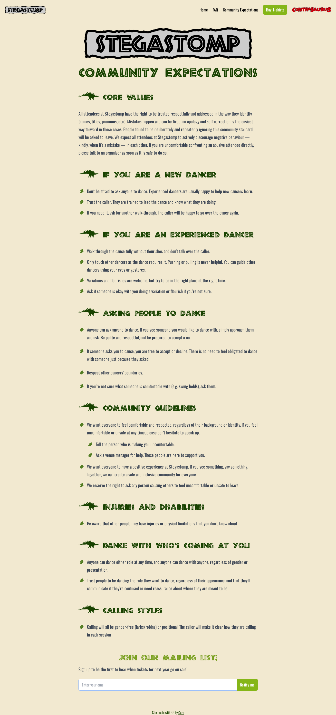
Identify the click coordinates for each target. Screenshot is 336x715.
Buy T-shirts (275, 10)
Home (204, 10)
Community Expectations (240, 10)
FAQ (215, 10)
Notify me (247, 685)
